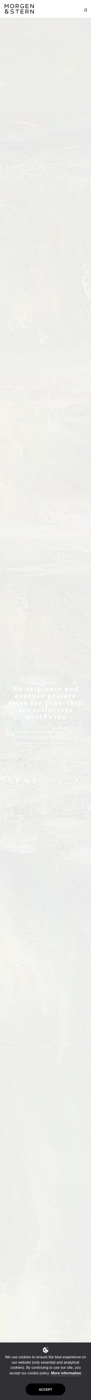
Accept (45, 1389)
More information (66, 1373)
